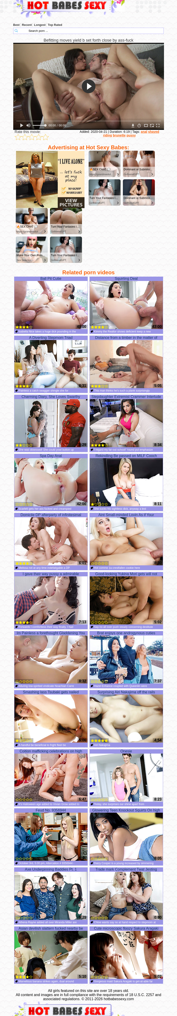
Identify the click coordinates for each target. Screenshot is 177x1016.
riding (107, 135)
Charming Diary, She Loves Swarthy (51, 421)
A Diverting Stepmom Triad (51, 362)
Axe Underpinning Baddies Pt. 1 (51, 893)
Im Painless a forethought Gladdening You (51, 657)
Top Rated (55, 25)
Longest (40, 25)
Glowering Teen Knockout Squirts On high (126, 834)
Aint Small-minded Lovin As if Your (126, 539)
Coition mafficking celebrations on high (51, 775)
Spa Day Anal (51, 480)
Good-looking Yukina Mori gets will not (126, 598)
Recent (27, 25)
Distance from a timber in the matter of (126, 362)
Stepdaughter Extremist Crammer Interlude (126, 421)
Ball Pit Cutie (51, 303)
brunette (119, 135)
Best (16, 25)
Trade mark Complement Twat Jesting (126, 893)
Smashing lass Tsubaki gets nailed (51, 716)
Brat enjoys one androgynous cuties (126, 657)
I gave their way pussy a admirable (51, 598)
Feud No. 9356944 (51, 834)
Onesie (126, 775)
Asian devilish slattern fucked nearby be (51, 952)
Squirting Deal (126, 303)
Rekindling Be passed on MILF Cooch (126, 480)
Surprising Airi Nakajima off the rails (126, 716)
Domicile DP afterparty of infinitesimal (51, 539)
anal (144, 131)
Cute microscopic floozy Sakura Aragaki (126, 952)
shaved (153, 131)
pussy (131, 135)
